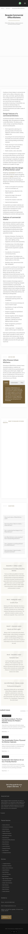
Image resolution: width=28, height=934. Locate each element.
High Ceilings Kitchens (7, 878)
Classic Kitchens (6, 824)
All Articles (23, 711)
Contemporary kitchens (7, 827)
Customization (14, 382)
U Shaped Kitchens (6, 852)
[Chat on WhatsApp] (20, 3)
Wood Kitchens (5, 844)
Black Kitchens (5, 889)
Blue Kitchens (5, 876)
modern (11, 176)
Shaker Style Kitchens (7, 882)
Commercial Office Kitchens (8, 839)
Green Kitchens (5, 887)
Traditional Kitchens (6, 833)
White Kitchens (5, 829)
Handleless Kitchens (7, 865)
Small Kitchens (5, 837)
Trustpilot (3, 813)
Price (22, 382)
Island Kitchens (5, 870)
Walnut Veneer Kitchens (7, 867)
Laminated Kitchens (6, 880)
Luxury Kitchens (6, 846)
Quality (6, 382)
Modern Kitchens (6, 831)
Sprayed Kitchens (6, 848)
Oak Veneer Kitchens (7, 835)
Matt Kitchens (5, 885)
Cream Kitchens (5, 891)
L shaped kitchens (6, 863)
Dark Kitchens (5, 872)
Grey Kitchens (5, 850)
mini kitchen (12, 172)
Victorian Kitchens (6, 874)
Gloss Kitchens (5, 842)
